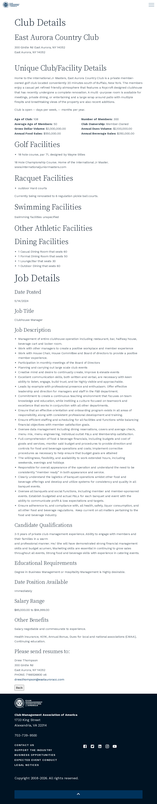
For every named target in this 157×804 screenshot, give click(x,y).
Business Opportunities (34, 754)
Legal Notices (26, 764)
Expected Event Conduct (35, 759)
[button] (78, 794)
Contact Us (24, 745)
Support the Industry (33, 750)
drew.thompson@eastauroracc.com (39, 679)
